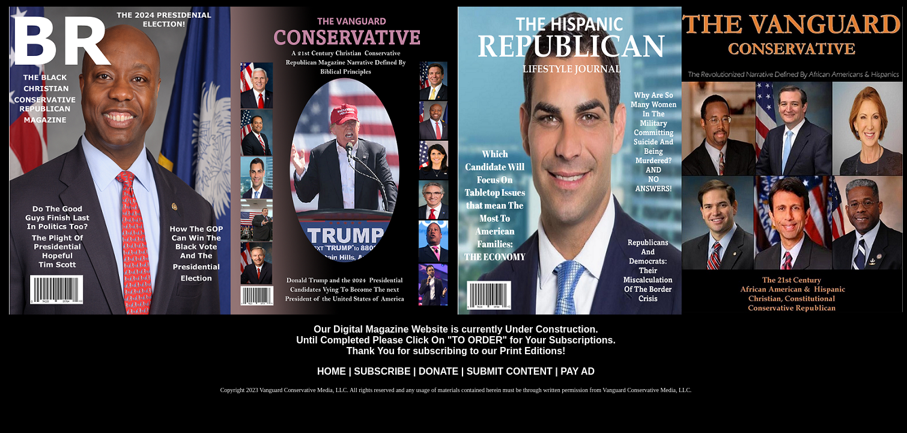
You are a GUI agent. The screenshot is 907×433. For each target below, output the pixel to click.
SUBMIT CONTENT (510, 371)
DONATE (440, 371)
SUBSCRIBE (383, 371)
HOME (331, 371)
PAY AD (577, 371)
